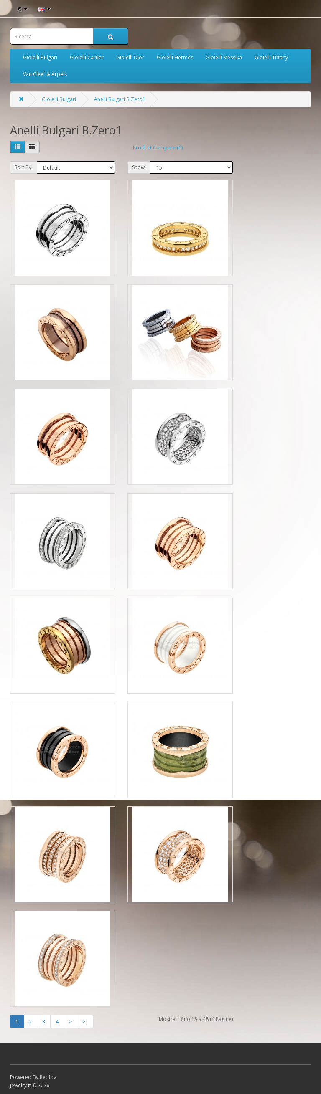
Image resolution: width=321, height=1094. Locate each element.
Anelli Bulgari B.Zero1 (119, 99)
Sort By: (24, 167)
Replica (48, 1077)
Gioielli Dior (130, 57)
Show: (139, 167)
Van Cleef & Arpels (45, 74)
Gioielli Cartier (87, 57)
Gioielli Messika (224, 57)
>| (85, 1021)
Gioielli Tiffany (271, 57)
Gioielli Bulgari (40, 57)
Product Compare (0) (158, 147)
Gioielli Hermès (175, 57)
